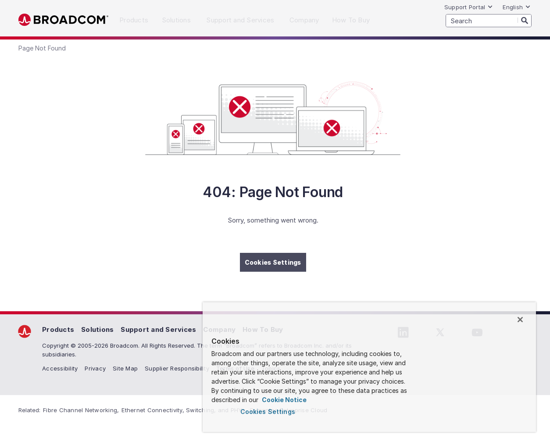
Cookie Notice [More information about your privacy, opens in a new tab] (284, 399)
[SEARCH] (488, 20)
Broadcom (63, 20)
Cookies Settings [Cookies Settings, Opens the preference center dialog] (267, 411)
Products (58, 329)
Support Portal (468, 7)
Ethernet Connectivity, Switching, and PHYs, (184, 410)
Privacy (95, 368)
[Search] (524, 20)
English (517, 7)
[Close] (520, 319)
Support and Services (158, 329)
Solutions (97, 329)
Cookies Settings (273, 262)
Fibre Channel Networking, (81, 410)
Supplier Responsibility (177, 368)
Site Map (125, 368)
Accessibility (60, 368)
